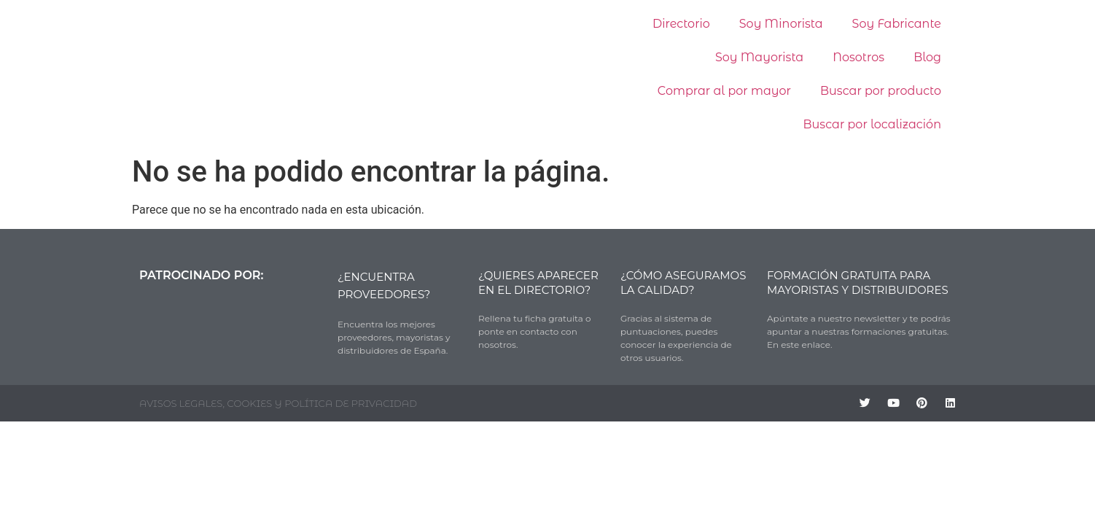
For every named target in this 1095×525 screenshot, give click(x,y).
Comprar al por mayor (724, 91)
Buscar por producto (880, 91)
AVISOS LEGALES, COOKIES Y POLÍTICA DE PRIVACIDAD (278, 403)
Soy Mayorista (759, 57)
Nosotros (858, 57)
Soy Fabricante (896, 24)
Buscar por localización (872, 124)
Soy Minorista (781, 24)
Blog (927, 57)
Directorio (681, 24)
